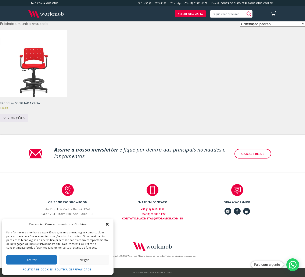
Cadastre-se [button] (252, 154)
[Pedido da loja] (272, 24)
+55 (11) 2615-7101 (155, 3)
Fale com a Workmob (45, 3)
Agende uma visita (190, 13)
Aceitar (31, 260)
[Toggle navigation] (262, 13)
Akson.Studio (163, 272)
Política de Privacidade (73, 269)
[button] (107, 224)
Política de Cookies (37, 269)
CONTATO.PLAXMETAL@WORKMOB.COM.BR (247, 3)
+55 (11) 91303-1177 (195, 3)
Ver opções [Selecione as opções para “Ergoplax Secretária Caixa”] (14, 118)
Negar (84, 260)
